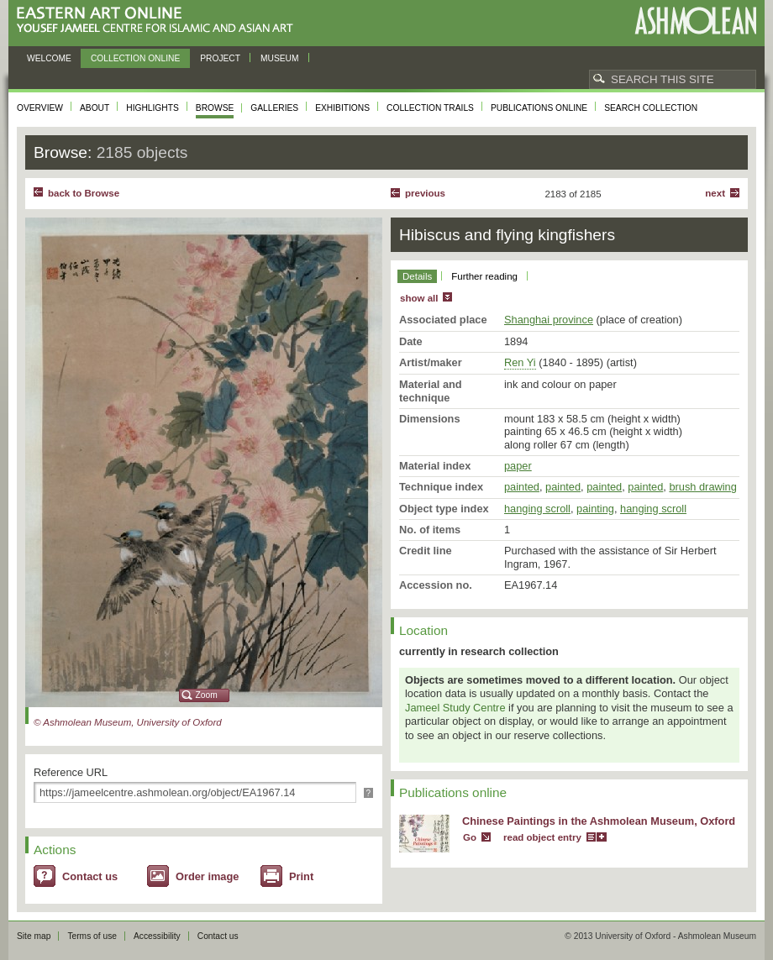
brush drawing (702, 486)
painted (521, 486)
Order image (207, 876)
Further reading (484, 276)
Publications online (539, 108)
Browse (215, 108)
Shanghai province (548, 319)
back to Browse (83, 193)
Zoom (207, 695)
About (94, 108)
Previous (425, 193)
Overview (40, 108)
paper (518, 465)
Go (469, 837)
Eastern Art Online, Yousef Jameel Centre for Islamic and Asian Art (159, 20)
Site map (33, 936)
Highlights (152, 108)
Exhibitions (342, 108)
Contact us (90, 876)
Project (220, 58)
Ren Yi (520, 362)
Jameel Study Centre (455, 707)
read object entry (542, 837)
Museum (279, 58)
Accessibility (157, 936)
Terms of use (92, 936)
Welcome (49, 58)
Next (715, 193)
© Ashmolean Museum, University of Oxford (128, 722)
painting (595, 508)
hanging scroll (537, 508)
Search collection (650, 108)
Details (417, 276)
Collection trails (430, 108)
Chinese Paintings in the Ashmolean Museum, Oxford (598, 821)
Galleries (274, 108)
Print (301, 876)
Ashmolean (695, 20)
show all (419, 298)
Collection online (135, 58)
